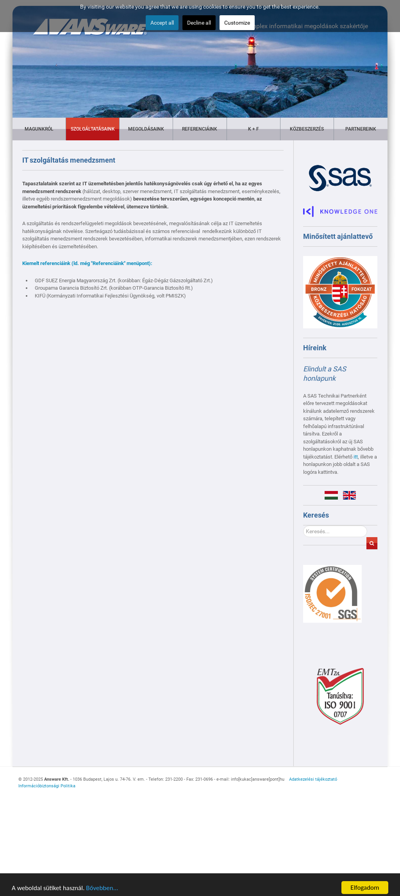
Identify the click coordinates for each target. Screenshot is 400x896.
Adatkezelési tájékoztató (313, 779)
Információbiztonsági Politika (46, 785)
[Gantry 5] (332, 593)
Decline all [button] (199, 23)
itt (356, 457)
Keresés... (303, 525)
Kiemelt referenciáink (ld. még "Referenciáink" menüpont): (87, 263)
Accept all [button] (162, 23)
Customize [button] (237, 23)
